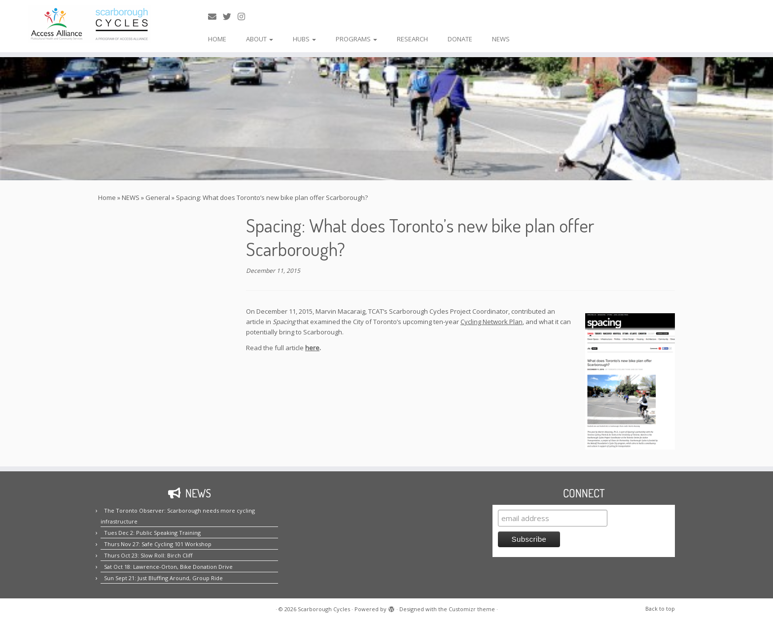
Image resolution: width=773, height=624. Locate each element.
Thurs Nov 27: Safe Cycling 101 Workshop (157, 544)
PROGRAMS (356, 38)
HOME (217, 38)
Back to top (660, 608)
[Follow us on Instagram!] (244, 16)
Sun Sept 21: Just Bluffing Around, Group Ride (163, 578)
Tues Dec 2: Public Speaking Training (152, 532)
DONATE (460, 38)
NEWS (501, 38)
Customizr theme (472, 609)
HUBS (304, 38)
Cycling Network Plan (491, 321)
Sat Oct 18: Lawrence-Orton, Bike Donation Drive (168, 566)
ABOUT (259, 38)
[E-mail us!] (215, 16)
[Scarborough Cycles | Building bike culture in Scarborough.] (89, 24)
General (157, 197)
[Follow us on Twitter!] (230, 16)
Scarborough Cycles (324, 609)
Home (107, 197)
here (312, 347)
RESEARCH (412, 38)
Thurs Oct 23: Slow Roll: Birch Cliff (148, 555)
